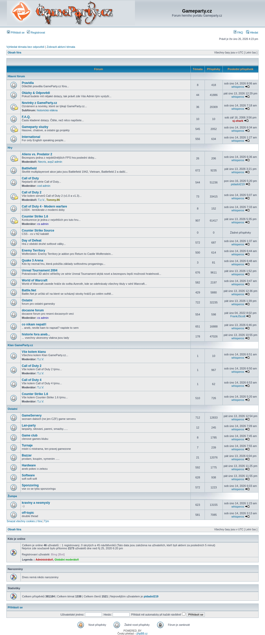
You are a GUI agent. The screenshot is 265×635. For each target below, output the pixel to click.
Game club (29, 435)
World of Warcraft (34, 280)
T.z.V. (41, 199)
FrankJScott (237, 316)
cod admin (43, 185)
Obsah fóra (14, 52)
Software (28, 475)
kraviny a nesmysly (36, 503)
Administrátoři (44, 559)
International (31, 137)
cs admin (43, 223)
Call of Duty (30, 178)
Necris (42, 161)
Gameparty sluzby (35, 127)
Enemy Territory (33, 250)
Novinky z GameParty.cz (39, 103)
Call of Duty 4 (31, 380)
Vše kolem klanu (34, 352)
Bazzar (27, 455)
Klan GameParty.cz (20, 345)
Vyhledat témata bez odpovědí (25, 46)
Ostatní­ (12, 408)
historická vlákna (47, 110)
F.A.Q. (26, 117)
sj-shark (237, 120)
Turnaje (27, 445)
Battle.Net (29, 290)
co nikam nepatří (34, 324)
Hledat (252, 32)
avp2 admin (55, 161)
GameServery (31, 415)
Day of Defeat (31, 240)
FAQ (238, 32)
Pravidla (28, 83)
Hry (10, 147)
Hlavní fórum (16, 76)
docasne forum (33, 310)
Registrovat (36, 32)
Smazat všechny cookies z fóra (24, 521)
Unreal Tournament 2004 (39, 270)
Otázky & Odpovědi (36, 93)
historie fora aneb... (36, 334)
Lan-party (29, 425)
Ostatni (27, 300)
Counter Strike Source (38, 230)
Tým (46, 521)
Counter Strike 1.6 (35, 216)
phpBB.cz (141, 633)
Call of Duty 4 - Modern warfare (44, 206)
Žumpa (12, 496)
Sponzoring (30, 485)
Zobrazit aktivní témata (61, 46)
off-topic (28, 512)
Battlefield (29, 168)
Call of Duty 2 (31, 192)
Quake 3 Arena (32, 260)
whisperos (237, 86)
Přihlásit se (16, 32)
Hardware (29, 465)
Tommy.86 (53, 199)
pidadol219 (238, 184)
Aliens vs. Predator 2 (37, 154)
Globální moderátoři (67, 559)
